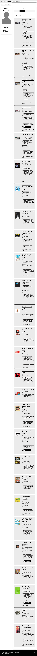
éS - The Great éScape (28, 371)
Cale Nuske (31, 394)
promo (24, 313)
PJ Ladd (28, 487)
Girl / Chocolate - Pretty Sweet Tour (27, 255)
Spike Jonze (25, 289)
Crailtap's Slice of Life (28, 80)
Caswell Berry (30, 239)
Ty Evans (30, 59)
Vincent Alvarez (26, 123)
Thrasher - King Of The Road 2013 (27, 232)
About (15, 652)
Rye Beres (29, 29)
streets (24, 458)
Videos (3, 652)
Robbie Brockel (29, 243)
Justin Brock (29, 241)
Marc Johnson (26, 269)
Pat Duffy (32, 467)
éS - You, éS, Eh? (26, 389)
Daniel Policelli (26, 58)
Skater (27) (22, 11)
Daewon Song (26, 633)
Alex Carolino (28, 635)
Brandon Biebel (26, 146)
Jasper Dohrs (25, 68)
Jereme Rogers (26, 417)
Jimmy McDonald (26, 338)
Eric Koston (32, 265)
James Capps (28, 69)
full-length (25, 115)
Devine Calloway (29, 444)
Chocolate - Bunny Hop (27, 107)
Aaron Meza (25, 26)
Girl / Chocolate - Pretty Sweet (26, 281)
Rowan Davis (30, 67)
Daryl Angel (31, 92)
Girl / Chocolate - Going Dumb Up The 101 (27, 186)
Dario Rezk (30, 413)
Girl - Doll (24, 161)
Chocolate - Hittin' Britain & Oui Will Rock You (27, 519)
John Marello (28, 31)
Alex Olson (29, 95)
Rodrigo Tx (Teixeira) (27, 381)
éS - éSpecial (25, 476)
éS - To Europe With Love (27, 349)
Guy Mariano (31, 271)
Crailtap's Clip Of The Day (28, 50)
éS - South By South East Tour (27, 329)
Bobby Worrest (26, 356)
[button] (1, 1)
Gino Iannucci (26, 219)
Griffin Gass (25, 67)
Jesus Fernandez (29, 446)
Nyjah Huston (26, 486)
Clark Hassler (29, 638)
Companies (6, 652)
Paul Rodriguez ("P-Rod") (28, 468)
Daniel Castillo (26, 71)
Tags (10, 652)
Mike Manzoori (26, 479)
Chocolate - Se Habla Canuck (27, 568)
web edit (25, 33)
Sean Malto (30, 121)
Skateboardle (7, 653)
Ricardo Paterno (26, 360)
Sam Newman (30, 26)
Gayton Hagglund (26, 630)
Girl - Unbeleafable (27, 307)
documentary (25, 550)
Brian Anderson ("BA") (27, 296)
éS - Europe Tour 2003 (28, 609)
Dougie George (26, 37)
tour (24, 195)
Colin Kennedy (31, 437)
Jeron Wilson (25, 119)
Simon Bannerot (29, 38)
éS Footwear (25, 332)
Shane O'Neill (25, 320)
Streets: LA (25, 456)
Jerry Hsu (31, 146)
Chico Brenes (31, 93)
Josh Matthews (30, 339)
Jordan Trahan (26, 35)
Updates (17, 652)
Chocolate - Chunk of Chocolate (28, 19)
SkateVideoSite (7, 1)
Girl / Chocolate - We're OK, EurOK (26, 431)
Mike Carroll (30, 148)
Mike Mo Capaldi (26, 152)
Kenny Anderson (30, 41)
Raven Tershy (28, 202)
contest (24, 237)
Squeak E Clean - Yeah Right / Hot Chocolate (26, 498)
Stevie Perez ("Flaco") (27, 201)
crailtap (24, 24)
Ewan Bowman (26, 261)
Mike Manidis (25, 39)
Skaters (3, 4)
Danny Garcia (25, 483)
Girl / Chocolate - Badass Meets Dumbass (26, 406)
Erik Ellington (29, 463)
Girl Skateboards (26, 54)
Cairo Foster (25, 239)
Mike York (25, 510)
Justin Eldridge (26, 92)
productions (25, 216)
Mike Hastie (29, 640)
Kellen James (29, 361)
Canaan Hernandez (27, 114)
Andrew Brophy (26, 65)
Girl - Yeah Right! (26, 587)
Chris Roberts (30, 70)
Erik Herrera (29, 36)
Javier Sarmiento (29, 357)
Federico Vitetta (26, 28)
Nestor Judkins (28, 242)
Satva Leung (25, 459)
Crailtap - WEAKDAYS (27, 134)
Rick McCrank (26, 93)
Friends (3, 653)
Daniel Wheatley (26, 140)
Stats (12, 652)
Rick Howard (30, 172)
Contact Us (31, 652)
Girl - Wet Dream (26, 211)
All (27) (17, 11)
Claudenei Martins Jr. (27, 27)
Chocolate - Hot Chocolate (26, 543)
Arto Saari (25, 218)
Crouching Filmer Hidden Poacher (27, 626)
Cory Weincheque (26, 165)
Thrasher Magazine (26, 236)
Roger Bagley (31, 58)
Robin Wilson (29, 62)
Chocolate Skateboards (27, 23)
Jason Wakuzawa (26, 639)
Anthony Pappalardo (27, 532)
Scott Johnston (26, 42)
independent (25, 631)
